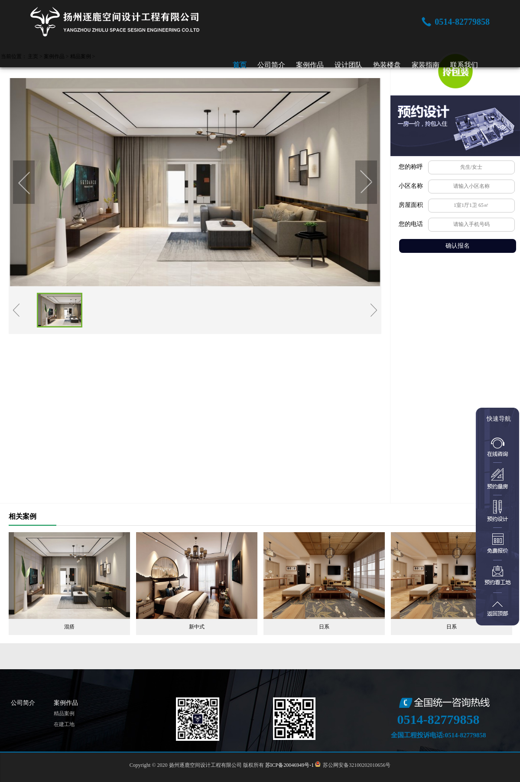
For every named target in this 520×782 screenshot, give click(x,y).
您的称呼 (411, 167)
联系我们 (464, 65)
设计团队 (348, 65)
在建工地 (64, 724)
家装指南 (425, 65)
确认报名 (457, 245)
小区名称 (411, 186)
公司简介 (271, 65)
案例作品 (310, 65)
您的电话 (411, 224)
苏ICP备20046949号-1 (289, 765)
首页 (240, 65)
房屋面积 (411, 205)
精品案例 (64, 713)
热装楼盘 (387, 65)
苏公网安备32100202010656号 (355, 765)
